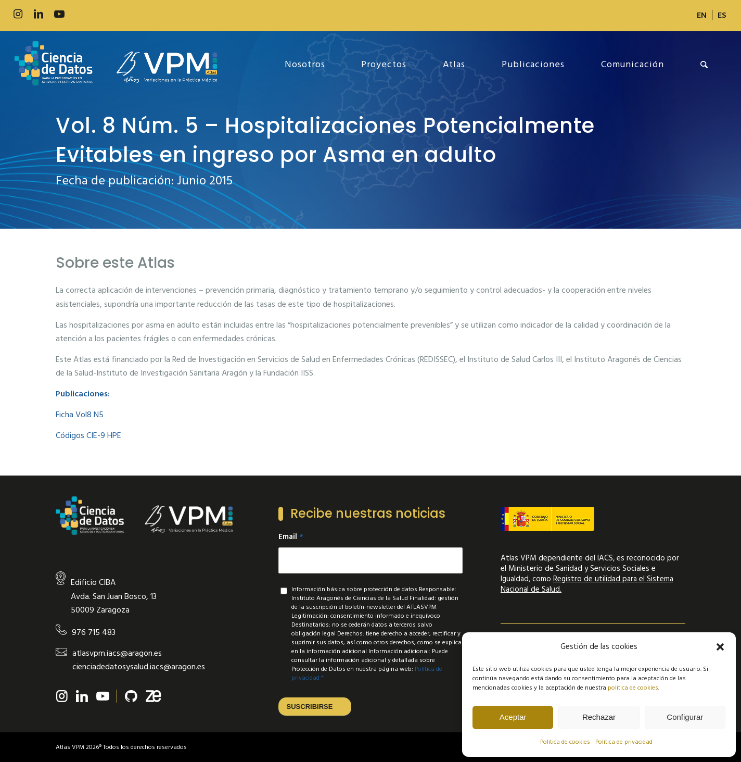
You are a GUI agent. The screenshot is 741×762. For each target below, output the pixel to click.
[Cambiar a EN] (702, 15)
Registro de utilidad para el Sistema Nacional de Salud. (587, 584)
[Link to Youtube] (59, 14)
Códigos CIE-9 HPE (88, 435)
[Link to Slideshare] (101, 14)
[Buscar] (704, 64)
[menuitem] (702, 15)
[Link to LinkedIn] (38, 14)
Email (290, 537)
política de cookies (633, 687)
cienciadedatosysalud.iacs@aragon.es (138, 666)
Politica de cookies (565, 742)
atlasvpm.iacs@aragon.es (117, 653)
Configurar (685, 717)
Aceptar (513, 717)
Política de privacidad (624, 742)
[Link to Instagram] (17, 14)
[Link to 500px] (80, 14)
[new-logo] (116, 64)
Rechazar (599, 717)
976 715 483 (94, 632)
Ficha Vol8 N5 (80, 414)
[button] (720, 647)
